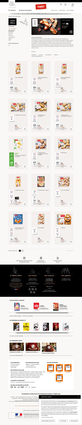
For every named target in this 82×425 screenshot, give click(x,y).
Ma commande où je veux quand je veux (32, 283)
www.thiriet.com (62, 401)
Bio (9, 45)
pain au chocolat (48, 43)
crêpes (40, 41)
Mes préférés (62, 10)
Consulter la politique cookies (47, 417)
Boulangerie (10, 32)
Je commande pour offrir (31, 367)
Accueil (9, 16)
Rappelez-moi (49, 286)
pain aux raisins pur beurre (58, 43)
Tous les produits (12, 28)
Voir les (41, 54)
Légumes (12, 374)
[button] (65, 5)
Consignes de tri (15, 398)
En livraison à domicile (15, 364)
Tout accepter (74, 420)
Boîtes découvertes (20, 377)
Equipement (48, 54)
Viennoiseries (10, 35)
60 (22, 250)
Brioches (10, 34)
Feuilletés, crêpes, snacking (36, 371)
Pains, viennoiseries (17, 16)
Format (56, 54)
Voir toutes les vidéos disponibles (16, 355)
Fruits (38, 374)
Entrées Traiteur (26, 371)
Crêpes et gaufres (11, 37)
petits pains (55, 38)
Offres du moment (14, 371)
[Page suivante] (73, 251)
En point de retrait (14, 365)
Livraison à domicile (30, 365)
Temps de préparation (36, 56)
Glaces (41, 374)
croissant (43, 43)
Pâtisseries (20, 376)
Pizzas (43, 371)
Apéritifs (20, 371)
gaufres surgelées (47, 41)
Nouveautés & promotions (11, 31)
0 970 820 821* (49, 280)
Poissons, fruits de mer (29, 373)
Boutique (27, 377)
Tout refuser (63, 420)
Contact (25, 398)
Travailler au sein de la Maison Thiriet (66, 279)
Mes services (54, 10)
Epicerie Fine (13, 377)
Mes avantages (70, 10)
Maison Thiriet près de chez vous (32, 279)
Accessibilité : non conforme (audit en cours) (35, 398)
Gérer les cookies (74, 411)
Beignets (10, 38)
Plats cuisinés (21, 373)
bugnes (39, 46)
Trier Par (33, 54)
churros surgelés (68, 44)
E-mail (49, 288)
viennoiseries (34, 43)
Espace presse (21, 398)
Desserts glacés (14, 376)
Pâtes (9, 40)
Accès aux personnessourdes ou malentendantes (49, 291)
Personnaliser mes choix (48, 420)
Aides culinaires (33, 374)
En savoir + (34, 387)
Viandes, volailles (38, 373)
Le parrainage (13, 367)
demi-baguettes (63, 38)
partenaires (70, 401)
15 (19, 250)
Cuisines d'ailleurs (14, 373)
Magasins (28, 364)
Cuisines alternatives (36, 376)
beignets (33, 46)
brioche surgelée (60, 40)
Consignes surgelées (35, 364)
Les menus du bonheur (25, 10)
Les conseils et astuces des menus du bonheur (25, 382)
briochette (67, 43)
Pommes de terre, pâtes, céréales (22, 374)
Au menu (12, 382)
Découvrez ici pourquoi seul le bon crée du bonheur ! (16, 280)
